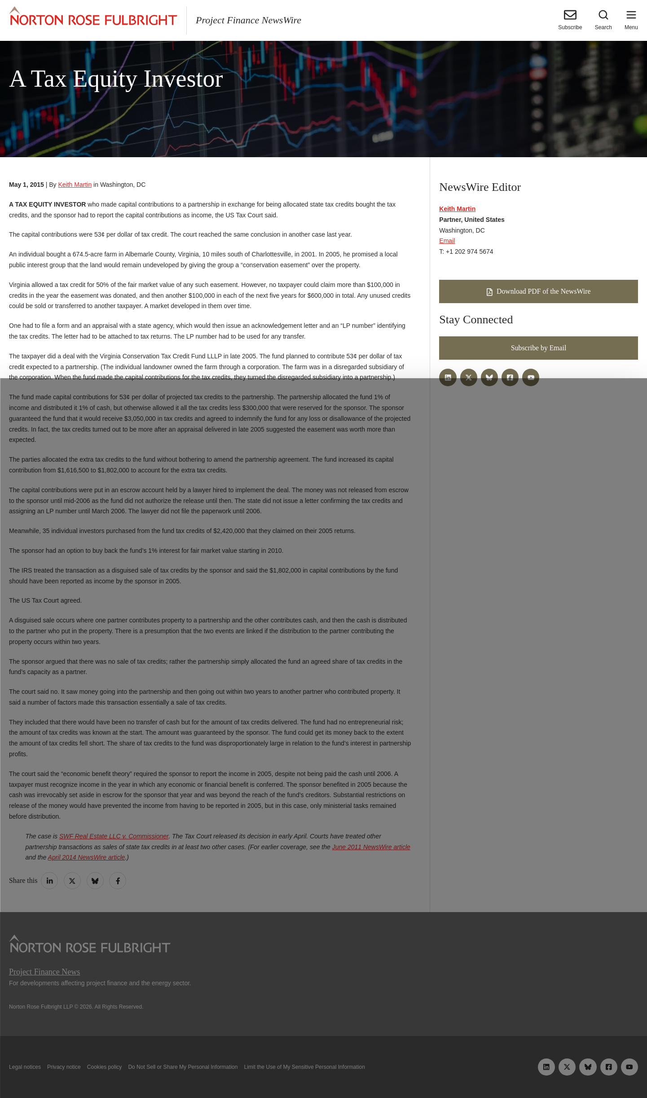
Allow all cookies (198, 1070)
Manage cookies (323, 1070)
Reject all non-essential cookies (452, 1070)
